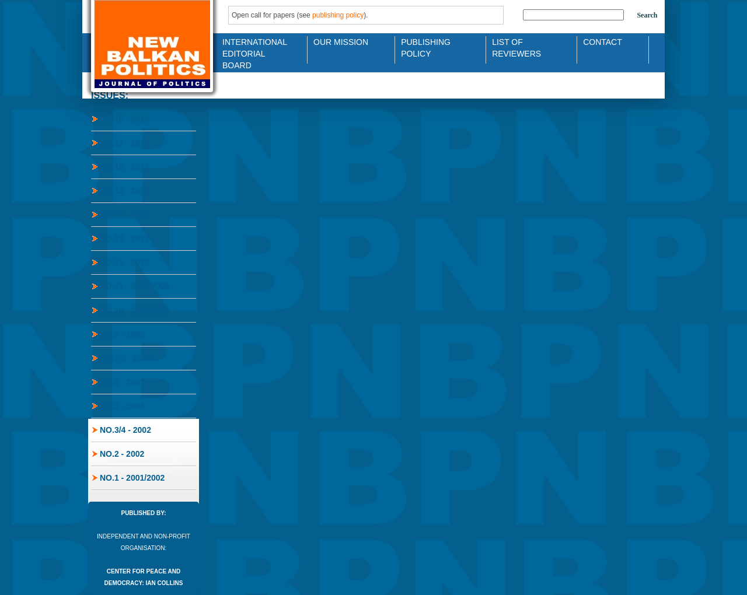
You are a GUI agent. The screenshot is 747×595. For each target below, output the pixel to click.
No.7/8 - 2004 (125, 358)
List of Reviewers (516, 47)
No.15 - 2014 (124, 190)
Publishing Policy (426, 47)
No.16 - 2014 (124, 167)
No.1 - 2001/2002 (132, 477)
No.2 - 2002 (122, 454)
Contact (602, 42)
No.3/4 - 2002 (125, 430)
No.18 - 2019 (124, 119)
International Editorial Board (251, 47)
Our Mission (340, 42)
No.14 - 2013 (124, 214)
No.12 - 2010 (124, 262)
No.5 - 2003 (122, 406)
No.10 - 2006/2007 (134, 310)
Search (647, 15)
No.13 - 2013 (124, 238)
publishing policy (338, 15)
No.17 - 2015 (124, 143)
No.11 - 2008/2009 (134, 286)
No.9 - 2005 (122, 334)
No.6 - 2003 (122, 382)
